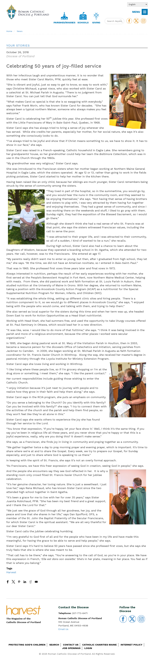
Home (9, 31)
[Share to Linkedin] (25, 582)
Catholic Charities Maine (99, 644)
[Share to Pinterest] (19, 582)
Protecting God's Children (27, 644)
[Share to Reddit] (30, 582)
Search (54, 644)
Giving (96, 22)
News (19, 31)
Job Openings (71, 648)
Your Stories (18, 45)
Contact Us (70, 644)
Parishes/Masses (64, 22)
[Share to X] (13, 582)
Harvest (11, 572)
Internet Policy (131, 644)
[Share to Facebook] (7, 582)
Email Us (63, 629)
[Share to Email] (36, 582)
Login (88, 648)
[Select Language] (137, 4)
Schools (83, 22)
